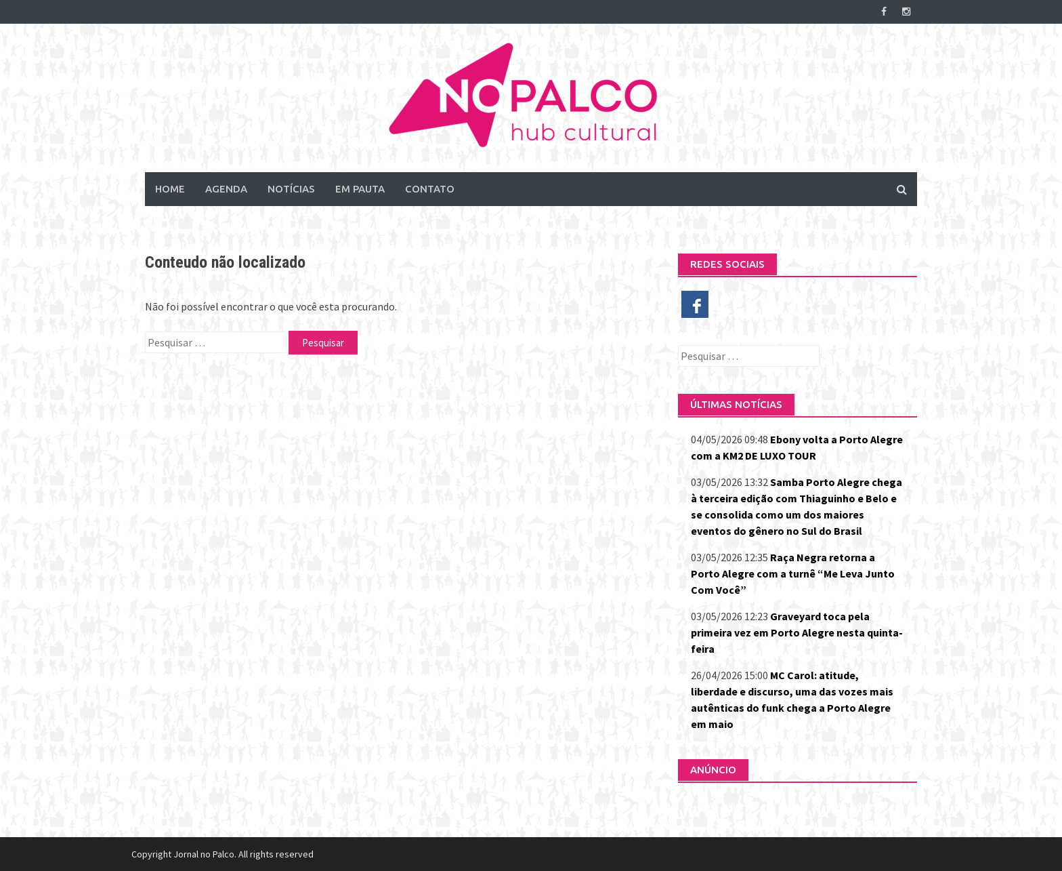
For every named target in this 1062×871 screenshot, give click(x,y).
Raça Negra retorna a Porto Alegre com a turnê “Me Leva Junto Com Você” (793, 573)
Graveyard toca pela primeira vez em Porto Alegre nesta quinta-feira (797, 632)
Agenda (226, 189)
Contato (429, 189)
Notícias (291, 189)
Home (170, 189)
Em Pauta (360, 189)
